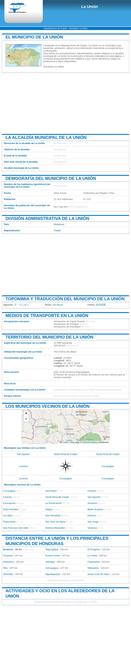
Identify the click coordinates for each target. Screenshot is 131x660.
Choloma (8, 555)
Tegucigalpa (51, 549)
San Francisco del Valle (15, 528)
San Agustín (23, 454)
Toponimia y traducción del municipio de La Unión (65, 298)
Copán (57, 230)
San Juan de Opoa (55, 521)
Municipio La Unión (78, 28)
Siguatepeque (52, 574)
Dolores (92, 515)
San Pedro (51, 490)
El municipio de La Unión (34, 37)
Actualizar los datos (53, 66)
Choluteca (8, 561)
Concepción (9, 503)
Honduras (59, 224)
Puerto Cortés (52, 555)
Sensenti (92, 503)
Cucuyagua (108, 466)
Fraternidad (9, 521)
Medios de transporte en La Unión (46, 315)
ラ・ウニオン (21, 304)
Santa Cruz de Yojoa (98, 574)
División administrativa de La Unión (47, 218)
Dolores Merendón (55, 528)
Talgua (48, 509)
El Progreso (94, 549)
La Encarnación (53, 503)
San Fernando (52, 515)
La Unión (89, 6)
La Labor (8, 515)
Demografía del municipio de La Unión (50, 178)
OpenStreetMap (89, 442)
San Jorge (93, 521)
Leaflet (64, 442)
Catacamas (94, 561)
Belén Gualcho (95, 509)
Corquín (92, 490)
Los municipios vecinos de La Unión (47, 406)
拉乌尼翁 (101, 304)
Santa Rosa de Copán (65, 454)
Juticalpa (50, 561)
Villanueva (93, 568)
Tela (5, 568)
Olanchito (8, 574)
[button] (26, 414)
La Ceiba (92, 555)
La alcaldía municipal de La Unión (45, 137)
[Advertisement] (65, 103)
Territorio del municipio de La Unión (49, 337)
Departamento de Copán (55, 28)
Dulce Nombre (10, 509)
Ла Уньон (58, 304)
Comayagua (51, 568)
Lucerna (23, 466)
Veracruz (92, 528)
